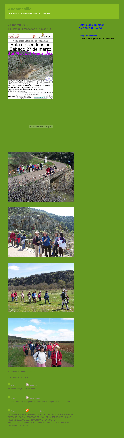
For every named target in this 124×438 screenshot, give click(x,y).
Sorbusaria (34, 411)
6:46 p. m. (20, 398)
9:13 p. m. (20, 411)
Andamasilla (19, 9)
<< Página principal (17, 435)
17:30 (32, 371)
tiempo (84, 38)
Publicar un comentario (20, 430)
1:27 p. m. (20, 385)
